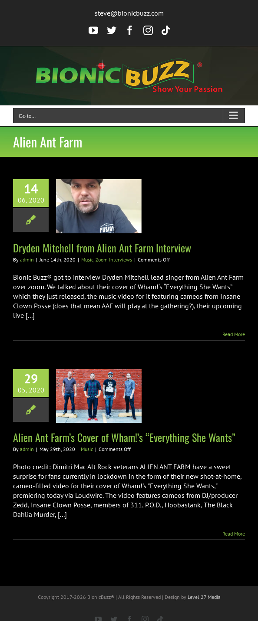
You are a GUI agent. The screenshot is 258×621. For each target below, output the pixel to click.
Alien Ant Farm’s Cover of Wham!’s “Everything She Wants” (124, 437)
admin (27, 259)
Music (87, 259)
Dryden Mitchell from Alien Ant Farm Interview (102, 247)
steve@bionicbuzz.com (129, 13)
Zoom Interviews (114, 259)
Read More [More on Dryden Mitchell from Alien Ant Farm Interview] (233, 334)
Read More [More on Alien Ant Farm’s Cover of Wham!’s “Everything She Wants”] (233, 533)
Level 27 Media (204, 597)
